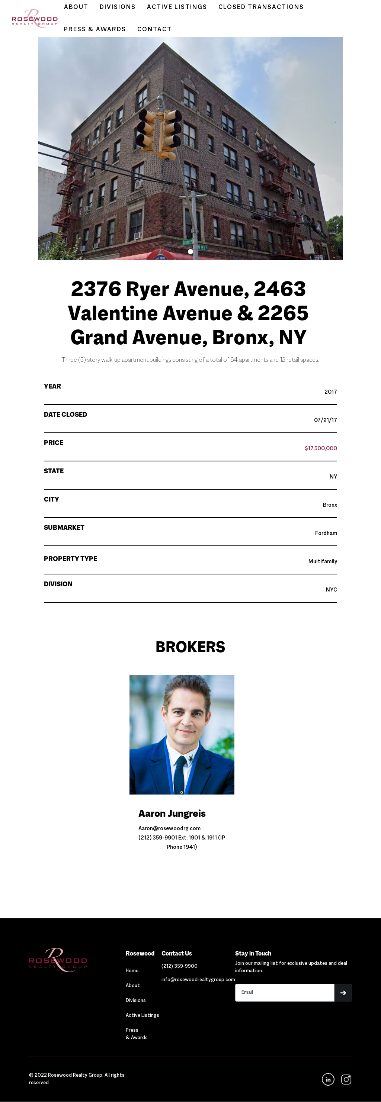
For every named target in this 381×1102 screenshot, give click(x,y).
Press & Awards (137, 1034)
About (133, 986)
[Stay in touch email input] (285, 993)
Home (132, 971)
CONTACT (154, 29)
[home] (31, 18)
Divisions (136, 1000)
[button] (190, 251)
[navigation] (345, 1079)
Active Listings (142, 1015)
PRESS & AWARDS (95, 29)
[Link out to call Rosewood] (179, 966)
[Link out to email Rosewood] (198, 980)
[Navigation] (77, 960)
